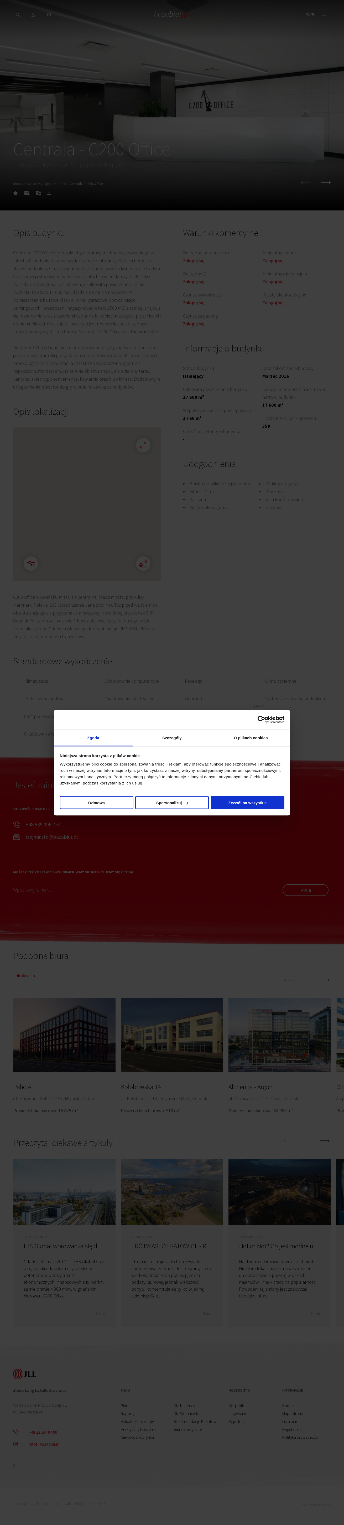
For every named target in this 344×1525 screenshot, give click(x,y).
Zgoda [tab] (93, 737)
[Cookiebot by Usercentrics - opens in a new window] (261, 720)
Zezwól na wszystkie (247, 803)
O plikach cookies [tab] (251, 737)
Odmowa (96, 803)
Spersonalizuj (172, 803)
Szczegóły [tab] (171, 737)
